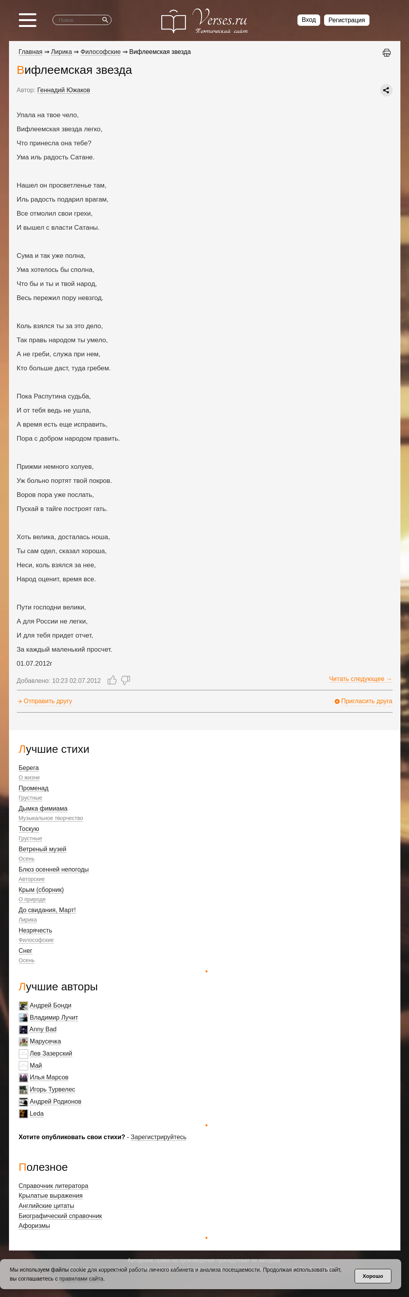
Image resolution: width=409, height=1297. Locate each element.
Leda (37, 1113)
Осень (27, 859)
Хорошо (373, 1276)
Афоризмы (34, 1225)
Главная (31, 51)
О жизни (29, 777)
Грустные (30, 798)
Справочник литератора (53, 1186)
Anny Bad (42, 1029)
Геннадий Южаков (63, 90)
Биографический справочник (60, 1216)
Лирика (28, 919)
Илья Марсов (49, 1077)
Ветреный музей (43, 849)
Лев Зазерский (51, 1053)
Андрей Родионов (55, 1101)
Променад (34, 788)
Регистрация (346, 20)
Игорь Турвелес (52, 1089)
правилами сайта (81, 1279)
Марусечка (45, 1041)
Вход (309, 19)
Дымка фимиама (43, 808)
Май (36, 1065)
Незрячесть (35, 930)
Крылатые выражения (51, 1195)
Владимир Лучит (54, 1017)
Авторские (32, 879)
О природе (32, 899)
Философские (36, 940)
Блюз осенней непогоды (54, 869)
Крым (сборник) (41, 889)
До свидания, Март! (47, 910)
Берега (29, 768)
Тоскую (29, 828)
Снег (25, 950)
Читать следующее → (361, 678)
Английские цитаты (46, 1205)
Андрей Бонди (51, 1005)
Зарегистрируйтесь (158, 1137)
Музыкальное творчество (51, 818)
